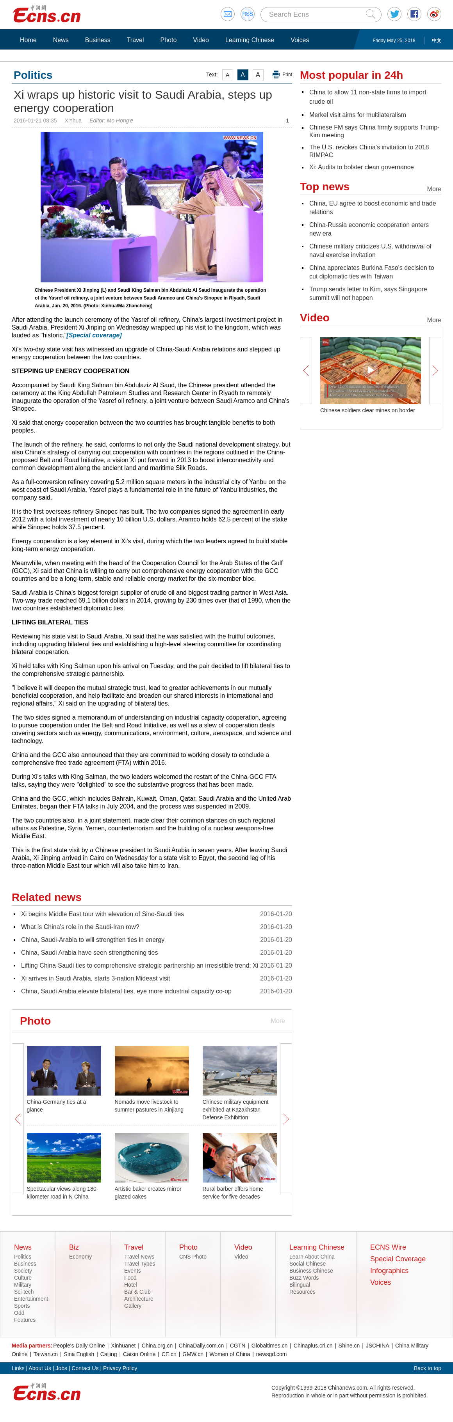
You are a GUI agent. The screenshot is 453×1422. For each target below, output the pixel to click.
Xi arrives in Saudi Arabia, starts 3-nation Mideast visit (95, 978)
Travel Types (139, 1264)
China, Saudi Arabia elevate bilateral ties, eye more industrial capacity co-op (126, 991)
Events (132, 1271)
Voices (300, 40)
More (278, 1021)
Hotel (130, 1285)
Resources (302, 1292)
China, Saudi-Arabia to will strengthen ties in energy (92, 939)
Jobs (61, 1368)
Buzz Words (304, 1278)
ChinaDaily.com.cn (201, 1345)
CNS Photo (193, 1257)
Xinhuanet (123, 1345)
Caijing (108, 1354)
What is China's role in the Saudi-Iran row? (80, 927)
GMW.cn (192, 1354)
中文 (436, 40)
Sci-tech (24, 1292)
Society (23, 1271)
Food (130, 1278)
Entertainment (31, 1299)
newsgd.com (271, 1354)
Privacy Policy (120, 1368)
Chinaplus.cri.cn (313, 1345)
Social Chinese (307, 1264)
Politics (22, 1257)
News (61, 40)
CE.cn (169, 1354)
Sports (22, 1306)
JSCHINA (377, 1345)
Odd (19, 1313)
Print (287, 74)
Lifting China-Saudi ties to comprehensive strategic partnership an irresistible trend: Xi (139, 965)
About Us (40, 1368)
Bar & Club (137, 1292)
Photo (168, 40)
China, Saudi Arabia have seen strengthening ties (89, 952)
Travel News (139, 1257)
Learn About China (312, 1257)
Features (25, 1320)
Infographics (389, 1271)
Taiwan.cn (46, 1354)
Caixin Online (139, 1354)
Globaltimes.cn (269, 1345)
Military (22, 1285)
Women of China (229, 1354)
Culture (23, 1278)
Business (98, 40)
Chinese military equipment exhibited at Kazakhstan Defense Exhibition (236, 1110)
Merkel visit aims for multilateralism (357, 115)
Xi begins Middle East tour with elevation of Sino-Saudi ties (102, 914)
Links (18, 1368)
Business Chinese (311, 1271)
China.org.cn (157, 1345)
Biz (74, 1247)
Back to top (427, 1368)
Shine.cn (349, 1345)
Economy (80, 1257)
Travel (135, 40)
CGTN (238, 1345)
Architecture (138, 1299)
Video (201, 40)
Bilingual (299, 1285)
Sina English (79, 1354)
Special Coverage (398, 1259)
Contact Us (84, 1368)
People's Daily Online (79, 1345)
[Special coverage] (93, 335)
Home (28, 40)
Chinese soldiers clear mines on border (367, 410)
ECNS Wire (388, 1247)
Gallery (132, 1306)
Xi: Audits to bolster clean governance (361, 167)
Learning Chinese (249, 40)
